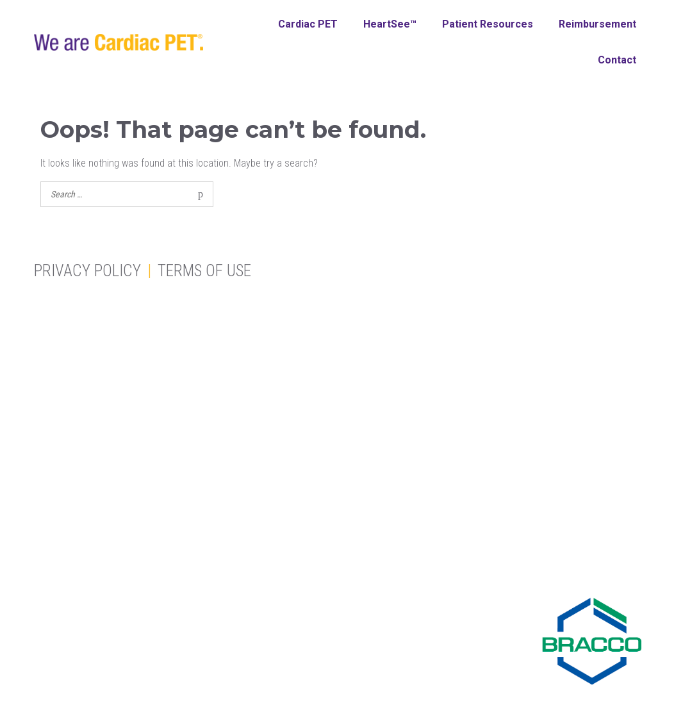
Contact (617, 60)
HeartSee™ (389, 24)
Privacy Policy (87, 270)
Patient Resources (487, 24)
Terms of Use (204, 270)
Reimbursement (597, 24)
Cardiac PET (308, 24)
